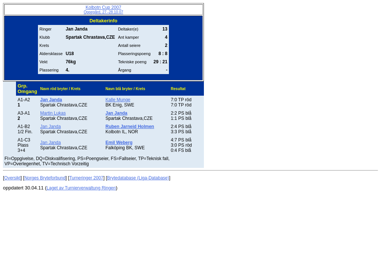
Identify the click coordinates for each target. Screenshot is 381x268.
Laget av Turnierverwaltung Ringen (81, 188)
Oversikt (12, 178)
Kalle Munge (118, 99)
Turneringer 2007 (86, 178)
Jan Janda (50, 126)
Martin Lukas (53, 113)
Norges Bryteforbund (44, 178)
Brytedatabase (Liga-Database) (138, 178)
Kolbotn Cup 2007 (103, 9)
